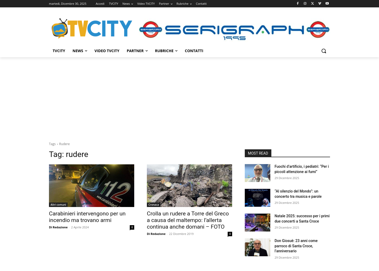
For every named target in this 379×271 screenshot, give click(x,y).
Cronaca (153, 204)
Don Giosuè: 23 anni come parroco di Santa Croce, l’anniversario (296, 246)
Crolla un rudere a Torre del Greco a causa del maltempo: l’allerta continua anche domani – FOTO (188, 220)
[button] (323, 51)
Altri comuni (58, 204)
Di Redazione (58, 227)
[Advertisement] (189, 97)
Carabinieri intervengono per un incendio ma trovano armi (87, 216)
